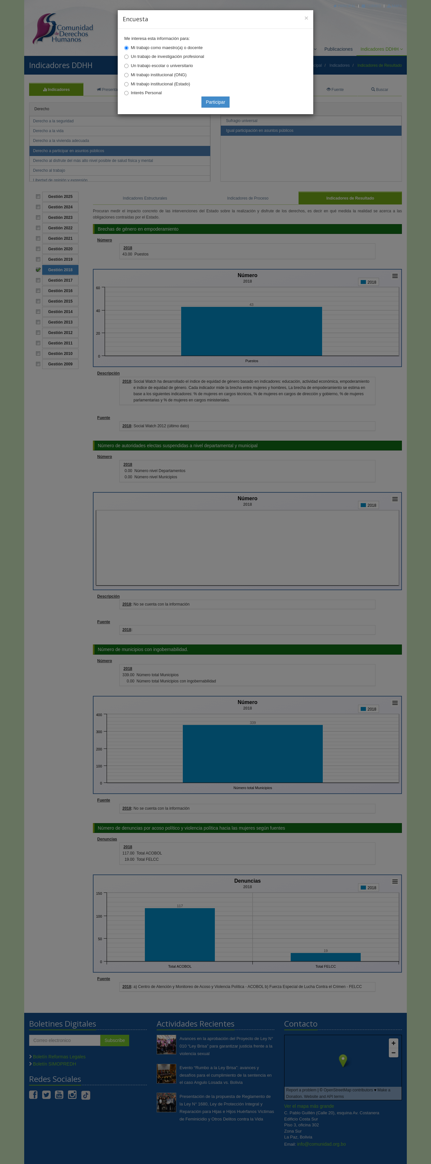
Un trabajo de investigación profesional (167, 56)
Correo (371, 5)
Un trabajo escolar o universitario (162, 65)
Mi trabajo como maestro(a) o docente (167, 47)
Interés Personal (146, 92)
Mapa (394, 5)
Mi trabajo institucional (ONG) (159, 74)
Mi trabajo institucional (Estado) (160, 83)
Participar (215, 102)
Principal (345, 5)
